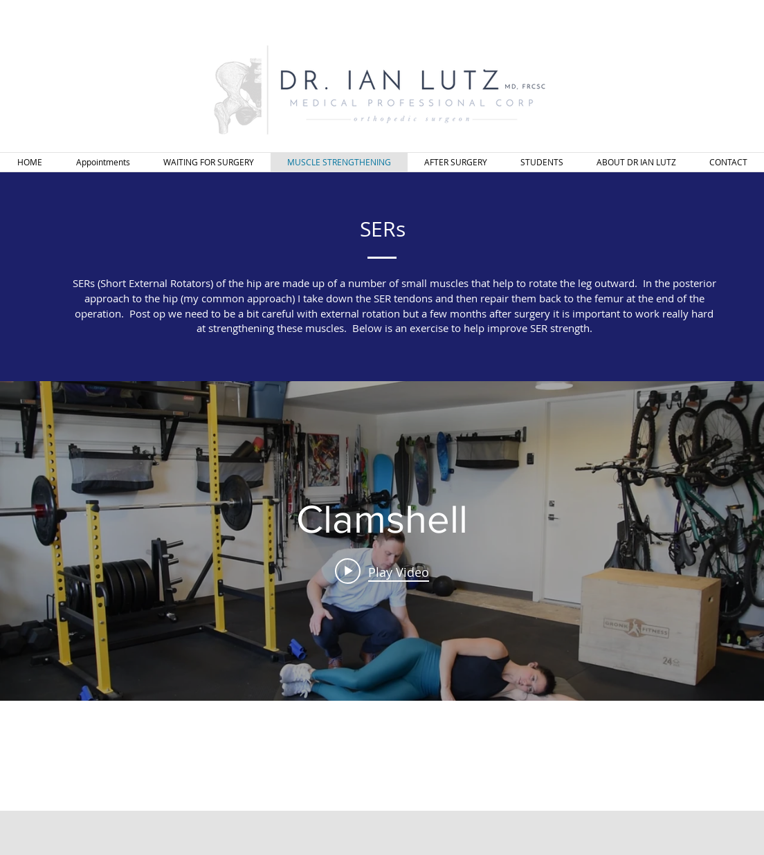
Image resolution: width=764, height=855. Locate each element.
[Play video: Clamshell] (382, 571)
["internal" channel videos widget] (382, 541)
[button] (209, 162)
